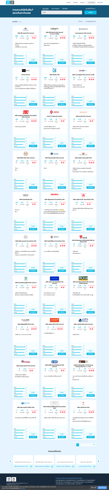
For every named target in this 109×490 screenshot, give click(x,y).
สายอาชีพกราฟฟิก (70, 484)
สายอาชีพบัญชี (89, 482)
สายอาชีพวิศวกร (60, 484)
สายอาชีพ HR (60, 482)
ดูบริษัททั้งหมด (90, 9)
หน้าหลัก (68, 2)
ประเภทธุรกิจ (55, 9)
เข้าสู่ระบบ (82, 2)
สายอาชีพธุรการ (68, 482)
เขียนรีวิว (75, 2)
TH (101, 2)
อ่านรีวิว (90, 12)
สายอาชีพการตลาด (71, 480)
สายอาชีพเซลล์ (91, 480)
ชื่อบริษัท (65, 9)
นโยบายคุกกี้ (22, 488)
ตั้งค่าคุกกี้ (93, 487)
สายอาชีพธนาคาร (82, 480)
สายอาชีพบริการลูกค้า (79, 482)
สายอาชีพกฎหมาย (61, 480)
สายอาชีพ (45, 9)
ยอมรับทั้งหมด (102, 487)
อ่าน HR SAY (33, 63)
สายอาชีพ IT (79, 484)
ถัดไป (94, 445)
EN (98, 2)
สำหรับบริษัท (91, 2)
